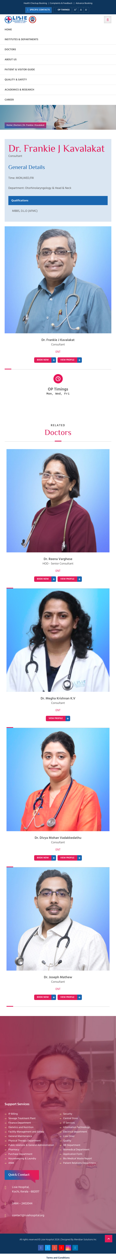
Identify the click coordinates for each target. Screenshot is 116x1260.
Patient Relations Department (79, 1163)
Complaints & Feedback (61, 3)
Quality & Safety (16, 80)
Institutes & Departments (21, 39)
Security (67, 1114)
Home (8, 30)
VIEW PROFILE (67, 360)
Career (9, 100)
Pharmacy (13, 1150)
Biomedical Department (76, 1150)
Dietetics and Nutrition (21, 1127)
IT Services (69, 1123)
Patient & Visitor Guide (20, 70)
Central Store (70, 1118)
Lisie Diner (69, 1136)
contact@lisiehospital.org (28, 1215)
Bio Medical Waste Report (77, 1159)
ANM (11, 1163)
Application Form (72, 1154)
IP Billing (13, 1114)
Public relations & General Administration (31, 1145)
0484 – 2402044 (22, 1203)
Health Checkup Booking (35, 3)
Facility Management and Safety (26, 1132)
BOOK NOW (43, 360)
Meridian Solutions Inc (85, 1239)
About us (11, 60)
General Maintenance (20, 1136)
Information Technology (76, 1127)
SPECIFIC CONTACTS (38, 10)
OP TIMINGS (62, 10)
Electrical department (75, 1132)
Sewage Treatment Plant (22, 1118)
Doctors (10, 49)
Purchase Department (20, 1154)
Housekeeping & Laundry (22, 1159)
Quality (67, 1141)
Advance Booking (84, 3)
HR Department (71, 1145)
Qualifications (19, 200)
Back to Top (108, 1238)
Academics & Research (19, 90)
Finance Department (19, 1123)
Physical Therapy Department (24, 1141)
